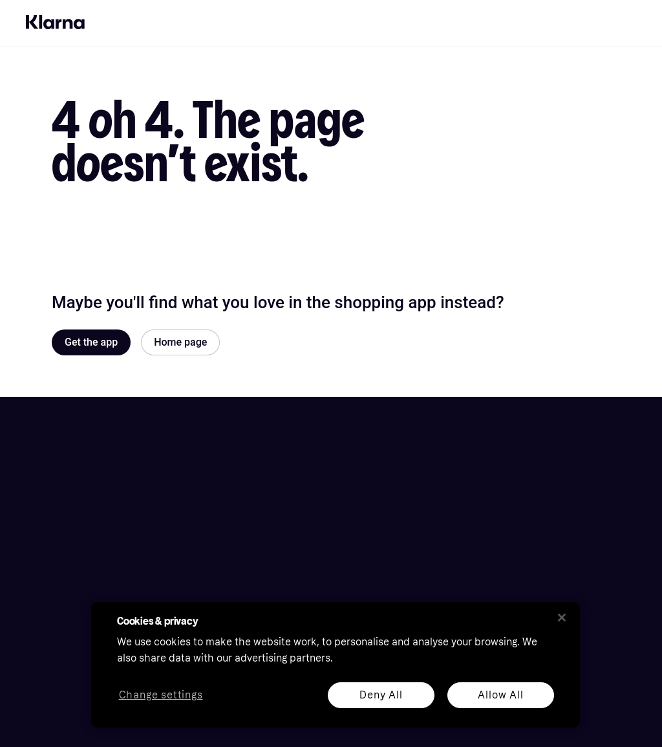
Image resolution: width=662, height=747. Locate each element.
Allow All (500, 695)
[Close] (562, 617)
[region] (335, 665)
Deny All (380, 695)
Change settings (161, 695)
